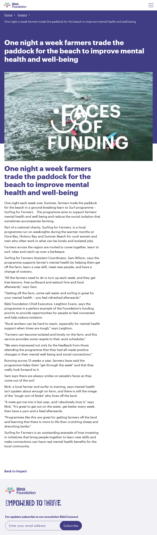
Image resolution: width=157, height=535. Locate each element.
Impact (22, 15)
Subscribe (70, 526)
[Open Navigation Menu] (151, 5)
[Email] (43, 525)
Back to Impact (15, 471)
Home (8, 15)
